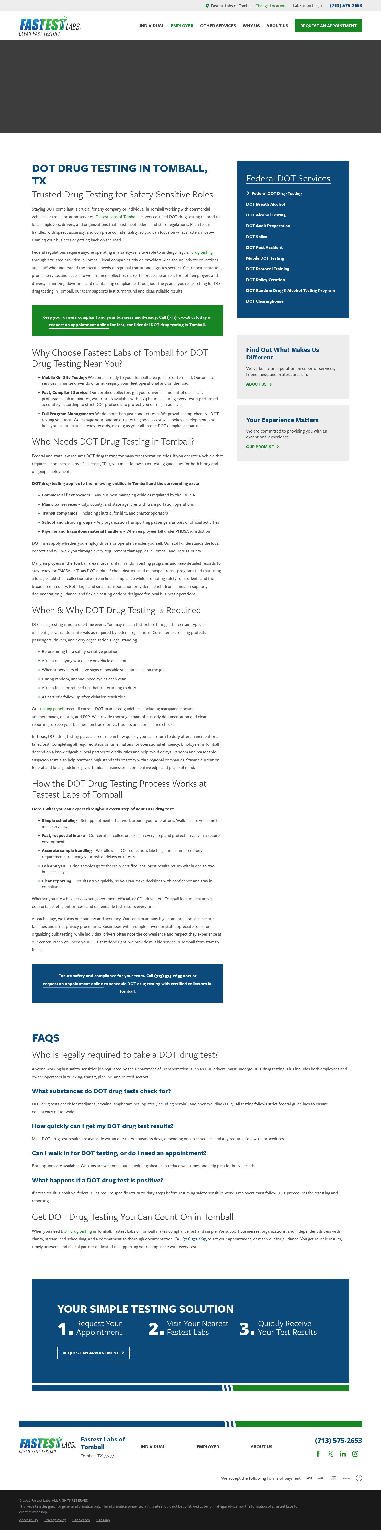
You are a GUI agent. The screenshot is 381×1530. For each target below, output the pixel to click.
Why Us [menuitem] (251, 25)
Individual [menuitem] (152, 25)
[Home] (50, 26)
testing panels (52, 709)
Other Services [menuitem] (218, 25)
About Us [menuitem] (277, 25)
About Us (259, 384)
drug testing (202, 252)
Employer (208, 1446)
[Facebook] (318, 1454)
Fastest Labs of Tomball (116, 217)
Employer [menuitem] (182, 25)
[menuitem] (293, 193)
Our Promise (262, 446)
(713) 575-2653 (346, 5)
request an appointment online (79, 325)
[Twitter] (330, 1454)
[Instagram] (355, 1454)
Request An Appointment (328, 25)
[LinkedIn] (343, 1454)
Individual (153, 1446)
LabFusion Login (307, 5)
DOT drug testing (76, 1239)
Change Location (270, 6)
